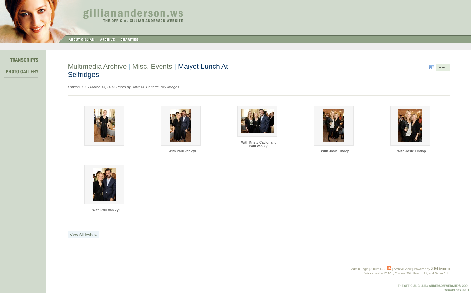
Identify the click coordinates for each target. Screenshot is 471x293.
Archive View (402, 269)
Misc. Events (152, 66)
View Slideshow (83, 235)
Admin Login (359, 269)
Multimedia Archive (97, 66)
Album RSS (380, 269)
